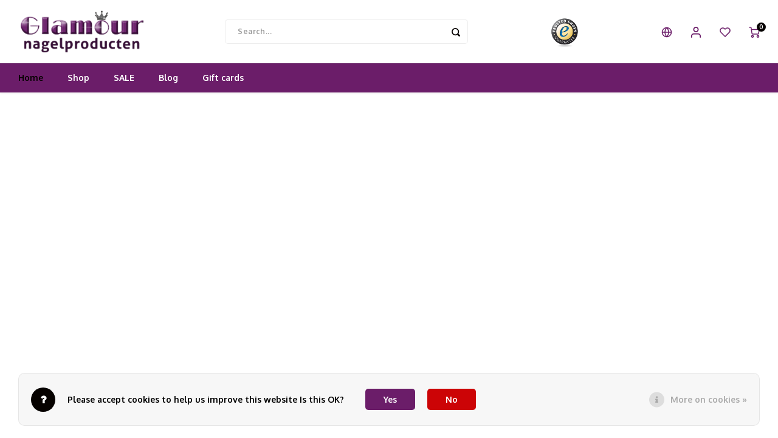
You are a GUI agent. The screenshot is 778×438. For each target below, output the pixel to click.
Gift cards (223, 82)
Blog (168, 82)
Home (30, 82)
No (452, 399)
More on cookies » (708, 399)
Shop (78, 82)
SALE (124, 82)
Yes (390, 399)
